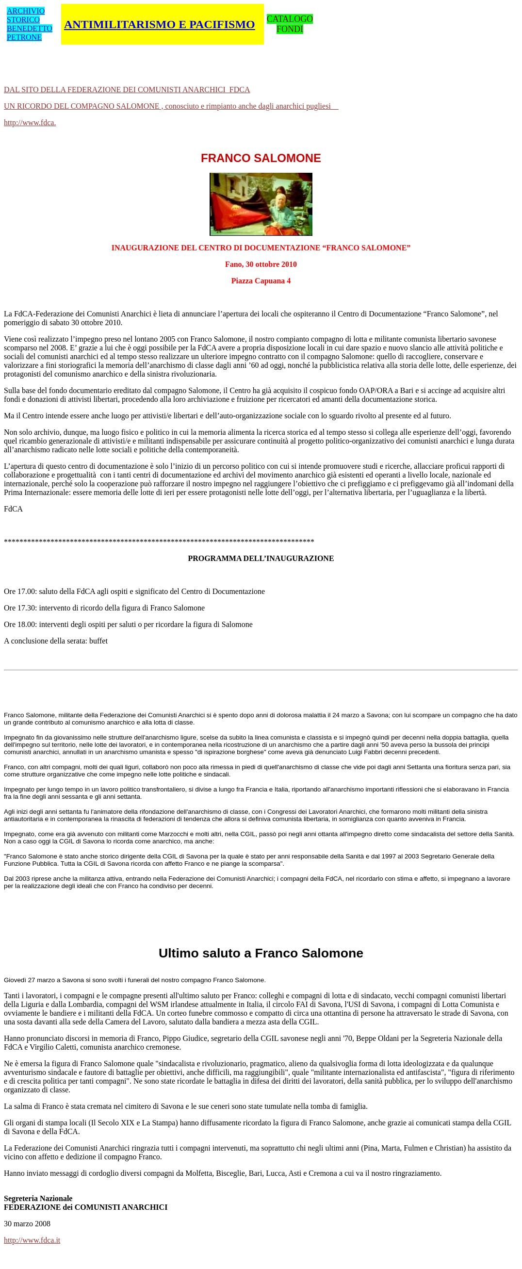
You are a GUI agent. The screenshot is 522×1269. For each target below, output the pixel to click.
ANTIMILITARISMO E (159, 24)
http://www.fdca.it (32, 1240)
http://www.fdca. (30, 122)
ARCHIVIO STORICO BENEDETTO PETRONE (29, 24)
